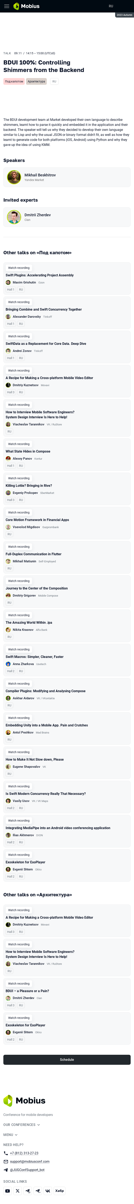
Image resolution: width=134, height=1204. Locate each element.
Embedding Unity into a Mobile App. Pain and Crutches (47, 725)
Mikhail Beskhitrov (40, 175)
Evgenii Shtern (23, 869)
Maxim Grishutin (24, 282)
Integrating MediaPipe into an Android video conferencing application (58, 828)
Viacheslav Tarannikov (28, 424)
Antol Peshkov (23, 732)
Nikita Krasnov (23, 629)
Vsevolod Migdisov (26, 527)
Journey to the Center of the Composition (37, 588)
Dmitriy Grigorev (24, 595)
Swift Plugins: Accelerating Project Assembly (40, 275)
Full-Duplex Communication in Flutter (33, 554)
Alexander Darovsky (27, 316)
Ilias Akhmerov (23, 835)
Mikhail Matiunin (24, 561)
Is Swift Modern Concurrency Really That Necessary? (46, 794)
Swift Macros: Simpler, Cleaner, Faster (35, 657)
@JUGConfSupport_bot (27, 1169)
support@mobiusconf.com (29, 1161)
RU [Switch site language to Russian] (111, 6)
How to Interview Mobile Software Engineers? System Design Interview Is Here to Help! (40, 414)
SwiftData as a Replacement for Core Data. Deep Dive (46, 344)
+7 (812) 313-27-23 (24, 1153)
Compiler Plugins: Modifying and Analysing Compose (46, 691)
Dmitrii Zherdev (38, 215)
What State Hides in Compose (28, 451)
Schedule (67, 1060)
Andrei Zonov (22, 351)
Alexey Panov (22, 458)
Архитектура (36, 81)
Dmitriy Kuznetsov (25, 385)
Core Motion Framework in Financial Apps (37, 520)
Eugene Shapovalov (26, 766)
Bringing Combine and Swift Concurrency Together (44, 309)
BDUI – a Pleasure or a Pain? (27, 991)
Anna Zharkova (23, 664)
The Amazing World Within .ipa (29, 623)
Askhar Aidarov (23, 698)
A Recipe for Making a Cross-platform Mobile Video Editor (49, 378)
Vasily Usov (21, 801)
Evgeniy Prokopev (25, 492)
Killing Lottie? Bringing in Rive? (29, 486)
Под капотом (14, 81)
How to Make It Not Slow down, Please (35, 759)
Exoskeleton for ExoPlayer (25, 862)
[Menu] (7, 6)
